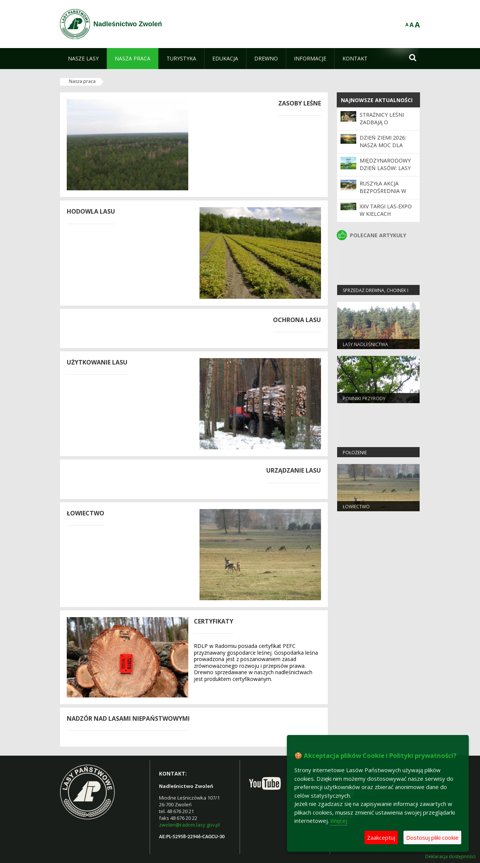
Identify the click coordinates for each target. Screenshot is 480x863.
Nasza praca (82, 81)
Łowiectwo (356, 506)
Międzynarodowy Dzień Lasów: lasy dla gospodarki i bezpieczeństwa (385, 172)
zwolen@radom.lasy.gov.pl (189, 824)
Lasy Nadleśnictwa (365, 344)
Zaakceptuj (381, 837)
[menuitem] (83, 58)
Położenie (355, 452)
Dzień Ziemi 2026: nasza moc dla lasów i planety (383, 145)
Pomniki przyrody (364, 398)
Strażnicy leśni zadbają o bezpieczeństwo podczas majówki (385, 126)
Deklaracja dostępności (450, 856)
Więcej (338, 820)
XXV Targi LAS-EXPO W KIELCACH (386, 210)
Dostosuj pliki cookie (432, 837)
